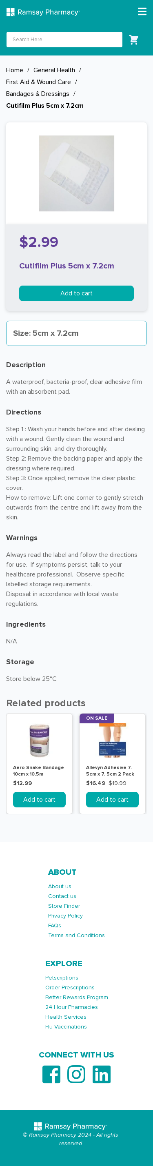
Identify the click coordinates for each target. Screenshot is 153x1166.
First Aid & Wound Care (38, 82)
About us (59, 886)
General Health (54, 70)
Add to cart (76, 293)
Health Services (65, 1016)
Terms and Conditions (76, 935)
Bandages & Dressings (37, 94)
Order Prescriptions (70, 987)
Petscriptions (61, 977)
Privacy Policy (65, 915)
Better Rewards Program (76, 997)
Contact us (62, 896)
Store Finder (64, 905)
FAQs (54, 925)
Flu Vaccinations (66, 1026)
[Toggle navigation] (142, 12)
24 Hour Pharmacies (71, 1007)
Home (14, 70)
